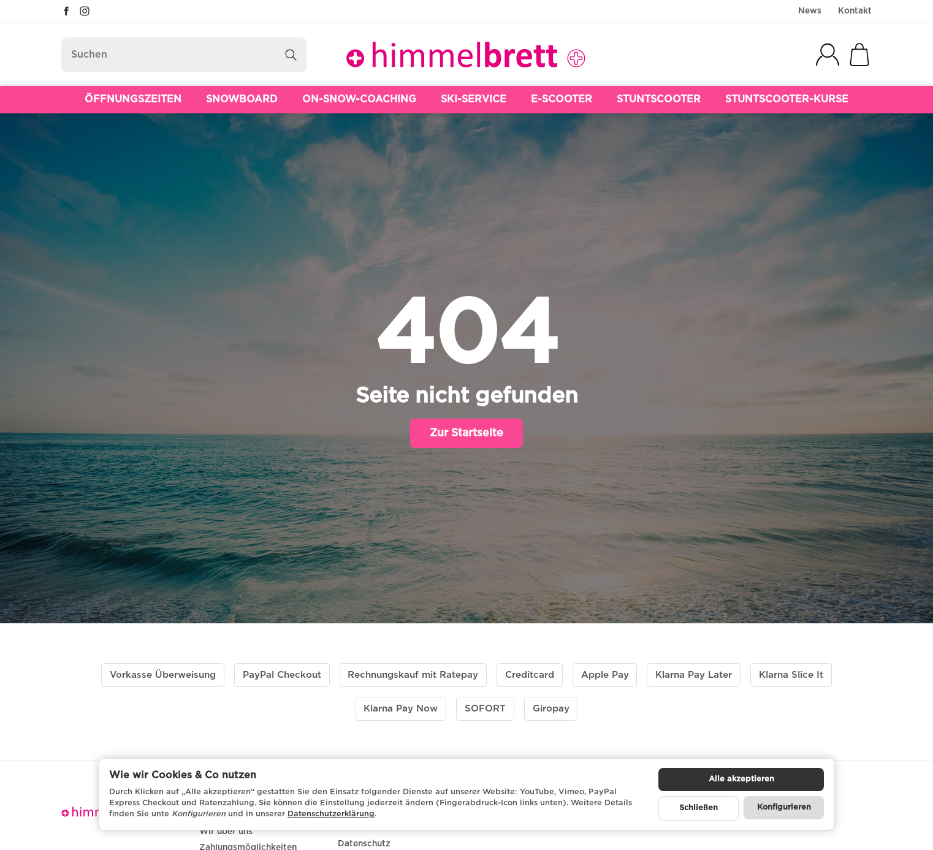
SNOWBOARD (242, 99)
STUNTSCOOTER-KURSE (786, 99)
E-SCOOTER (561, 99)
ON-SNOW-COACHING (359, 99)
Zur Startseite (466, 433)
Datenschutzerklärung (331, 814)
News (809, 11)
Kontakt (855, 11)
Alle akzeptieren (741, 779)
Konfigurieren (784, 807)
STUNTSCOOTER (659, 99)
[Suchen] (184, 54)
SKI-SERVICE (473, 99)
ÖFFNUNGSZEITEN (133, 99)
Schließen (698, 808)
